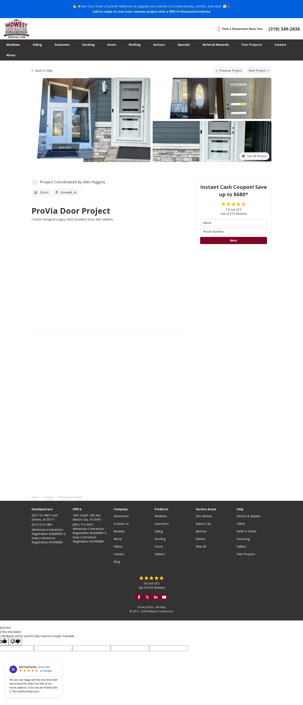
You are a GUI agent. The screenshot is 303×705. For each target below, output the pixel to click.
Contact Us (121, 524)
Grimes (200, 539)
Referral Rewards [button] (216, 45)
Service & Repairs (248, 516)
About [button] (11, 55)
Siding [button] (37, 45)
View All (201, 546)
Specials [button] (184, 45)
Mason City (203, 524)
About (118, 539)
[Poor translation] (15, 642)
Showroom (121, 516)
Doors (159, 546)
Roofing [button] (135, 45)
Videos (118, 546)
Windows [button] (13, 45)
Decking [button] (88, 45)
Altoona (201, 531)
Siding (159, 531)
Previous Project (229, 70)
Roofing (160, 539)
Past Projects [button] (252, 45)
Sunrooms (162, 524)
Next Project (259, 70)
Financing (243, 539)
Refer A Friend (246, 531)
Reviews (119, 531)
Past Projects (246, 554)
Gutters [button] (159, 45)
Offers (241, 524)
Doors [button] (111, 45)
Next (233, 240)
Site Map (160, 607)
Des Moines (204, 516)
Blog (117, 562)
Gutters (160, 554)
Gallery (241, 546)
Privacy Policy (145, 607)
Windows (161, 516)
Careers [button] (280, 45)
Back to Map (42, 70)
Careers (119, 554)
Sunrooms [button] (62, 45)
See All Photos (254, 156)
